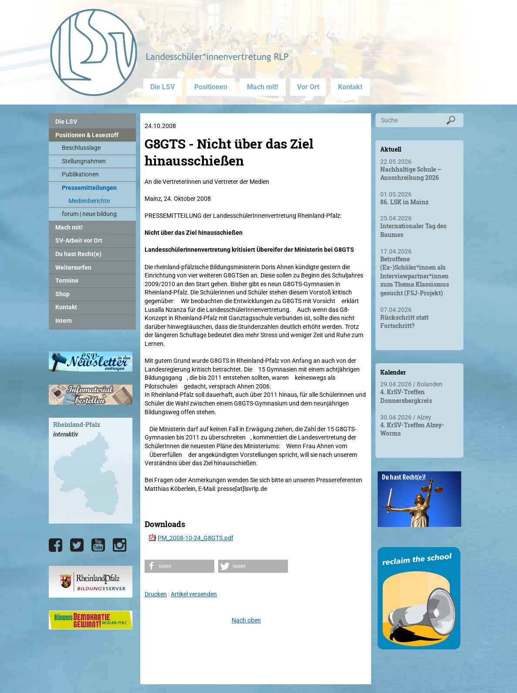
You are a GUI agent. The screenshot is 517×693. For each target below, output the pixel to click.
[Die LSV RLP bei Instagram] (119, 545)
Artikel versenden (194, 594)
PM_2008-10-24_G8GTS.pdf (195, 537)
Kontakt (350, 87)
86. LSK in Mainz (404, 202)
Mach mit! (262, 87)
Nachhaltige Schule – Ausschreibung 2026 (410, 173)
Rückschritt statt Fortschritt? (404, 321)
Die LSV (162, 87)
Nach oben (246, 620)
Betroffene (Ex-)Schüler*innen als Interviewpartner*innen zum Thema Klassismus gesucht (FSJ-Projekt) (414, 276)
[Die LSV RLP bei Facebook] (55, 545)
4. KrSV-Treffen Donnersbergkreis (406, 396)
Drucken (156, 594)
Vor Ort (308, 87)
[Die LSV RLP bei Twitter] (77, 545)
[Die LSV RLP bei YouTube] (98, 545)
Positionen (210, 87)
